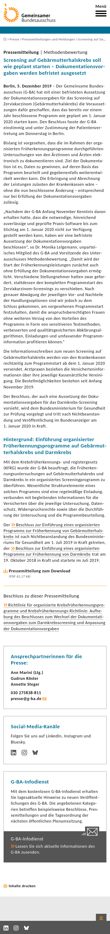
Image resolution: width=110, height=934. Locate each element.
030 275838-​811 (26, 692)
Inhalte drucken (22, 886)
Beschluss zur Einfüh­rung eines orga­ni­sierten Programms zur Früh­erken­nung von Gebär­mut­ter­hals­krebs (53, 530)
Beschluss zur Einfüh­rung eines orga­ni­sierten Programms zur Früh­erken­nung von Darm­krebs (51, 551)
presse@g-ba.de (26, 698)
